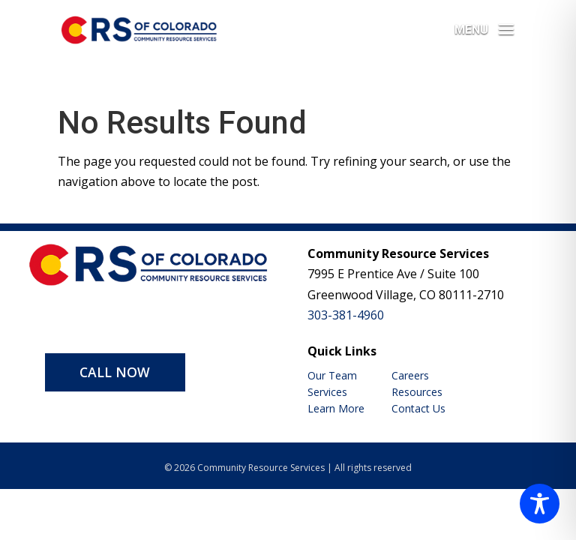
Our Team (332, 375)
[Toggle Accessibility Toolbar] (539, 503)
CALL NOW (115, 372)
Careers (410, 375)
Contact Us (419, 408)
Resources (417, 392)
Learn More (336, 408)
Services (327, 392)
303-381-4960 (346, 315)
